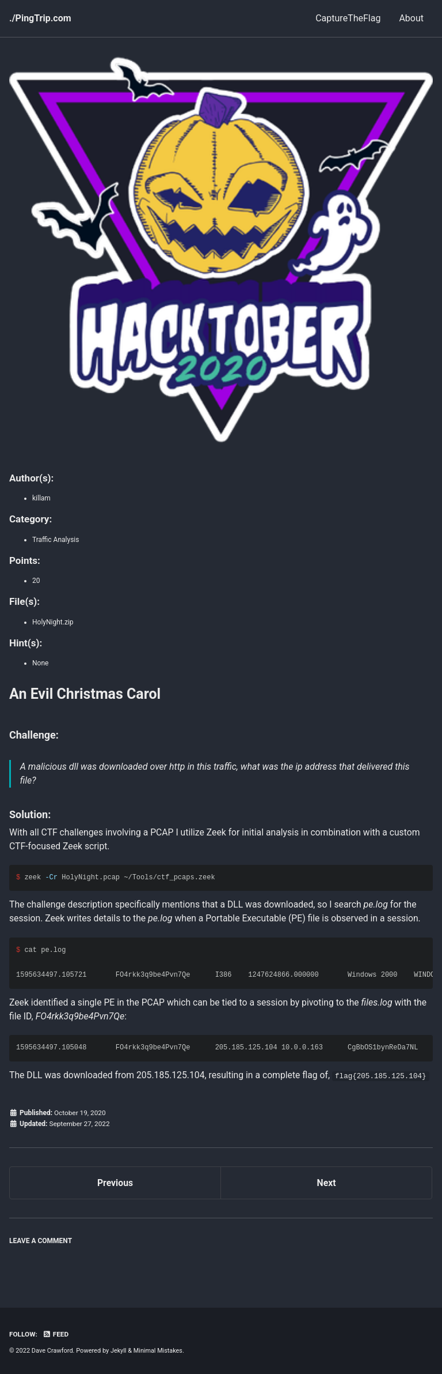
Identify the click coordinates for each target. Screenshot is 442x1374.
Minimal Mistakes (159, 1350)
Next (326, 1197)
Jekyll (118, 1350)
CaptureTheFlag (347, 18)
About (411, 18)
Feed (56, 1335)
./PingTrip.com (40, 18)
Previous (115, 1197)
